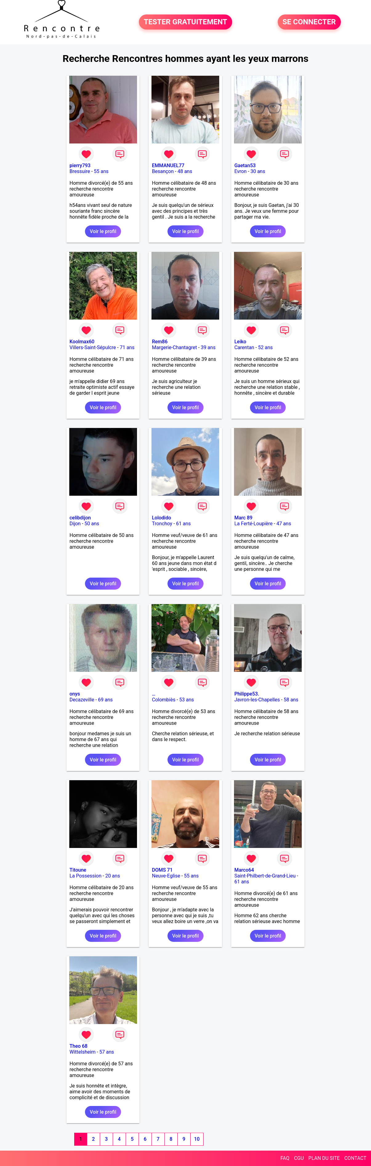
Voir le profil (103, 231)
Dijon (75, 524)
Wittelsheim (82, 1052)
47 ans (283, 524)
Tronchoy (162, 524)
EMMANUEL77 (168, 165)
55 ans (101, 171)
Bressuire (80, 171)
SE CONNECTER (309, 22)
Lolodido (161, 518)
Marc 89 (243, 518)
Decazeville (82, 700)
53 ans (186, 700)
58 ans (291, 700)
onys (75, 694)
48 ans (184, 171)
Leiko (240, 342)
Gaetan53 (245, 165)
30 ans (257, 171)
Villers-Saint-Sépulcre (93, 347)
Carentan (244, 347)
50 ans (91, 524)
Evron (240, 171)
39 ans (208, 347)
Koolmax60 (82, 342)
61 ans (183, 524)
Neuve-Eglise (166, 876)
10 (197, 1139)
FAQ (284, 1158)
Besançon (163, 171)
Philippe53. (246, 694)
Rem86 (159, 342)
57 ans (106, 1052)
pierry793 (80, 165)
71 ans (127, 347)
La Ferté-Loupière (253, 524)
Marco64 (244, 870)
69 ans (105, 700)
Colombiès (163, 700)
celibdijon (80, 518)
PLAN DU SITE (324, 1158)
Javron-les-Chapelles (257, 700)
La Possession (86, 876)
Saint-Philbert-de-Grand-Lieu (265, 876)
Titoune (78, 870)
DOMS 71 (162, 870)
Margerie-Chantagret (174, 347)
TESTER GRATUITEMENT (185, 22)
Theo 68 (78, 1046)
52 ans (265, 347)
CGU (299, 1158)
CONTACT (355, 1158)
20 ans (112, 876)
